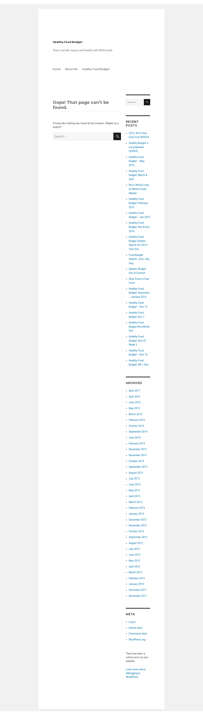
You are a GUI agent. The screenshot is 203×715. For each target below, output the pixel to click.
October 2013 (136, 461)
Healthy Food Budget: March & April (138, 175)
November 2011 (138, 595)
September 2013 (138, 466)
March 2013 (135, 502)
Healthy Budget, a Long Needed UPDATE (138, 147)
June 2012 (135, 554)
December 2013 (138, 449)
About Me (71, 69)
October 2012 (136, 531)
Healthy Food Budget (67, 42)
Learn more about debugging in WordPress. (136, 673)
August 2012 (136, 543)
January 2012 (136, 584)
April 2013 (134, 496)
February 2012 (137, 578)
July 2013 (134, 478)
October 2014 (136, 425)
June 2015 (135, 402)
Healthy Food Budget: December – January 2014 (139, 292)
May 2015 (134, 408)
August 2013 (136, 472)
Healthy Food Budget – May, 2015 (137, 161)
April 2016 (134, 396)
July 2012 (134, 549)
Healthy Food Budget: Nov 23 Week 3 (137, 340)
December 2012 (138, 519)
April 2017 (134, 390)
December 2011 (138, 589)
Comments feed (138, 633)
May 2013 (134, 490)
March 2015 (135, 414)
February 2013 (137, 507)
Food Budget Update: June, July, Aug (139, 259)
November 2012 (138, 525)
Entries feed (135, 627)
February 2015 (137, 420)
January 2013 (136, 513)
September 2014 (138, 431)
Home (56, 69)
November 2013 (138, 455)
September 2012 (138, 537)
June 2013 (135, 484)
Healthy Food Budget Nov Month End (139, 326)
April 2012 (134, 566)
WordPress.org (137, 639)
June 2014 (135, 437)
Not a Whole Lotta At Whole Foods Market (139, 188)
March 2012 (135, 572)
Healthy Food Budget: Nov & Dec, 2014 (139, 226)
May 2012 (134, 560)
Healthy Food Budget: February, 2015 (138, 202)
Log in (132, 621)
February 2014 (137, 443)
